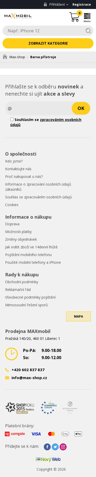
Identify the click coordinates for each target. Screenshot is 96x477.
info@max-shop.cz (29, 377)
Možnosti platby (18, 231)
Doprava (12, 223)
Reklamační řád (18, 289)
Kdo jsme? (14, 161)
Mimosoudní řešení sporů (26, 304)
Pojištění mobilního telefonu (28, 254)
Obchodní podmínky (21, 281)
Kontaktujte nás (18, 168)
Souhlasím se (45, 122)
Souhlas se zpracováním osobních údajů (38, 197)
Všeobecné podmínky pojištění (30, 297)
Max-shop (14, 57)
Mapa (78, 316)
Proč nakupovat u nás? (24, 176)
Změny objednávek (21, 239)
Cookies (11, 204)
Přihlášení (54, 4)
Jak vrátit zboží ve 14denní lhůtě (31, 247)
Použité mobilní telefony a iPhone (33, 262)
